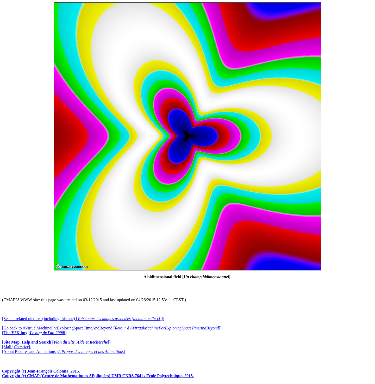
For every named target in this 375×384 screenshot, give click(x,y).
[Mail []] (16, 347)
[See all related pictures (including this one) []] (83, 318)
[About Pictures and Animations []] (64, 351)
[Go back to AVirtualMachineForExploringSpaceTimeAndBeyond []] (112, 328)
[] (34, 332)
